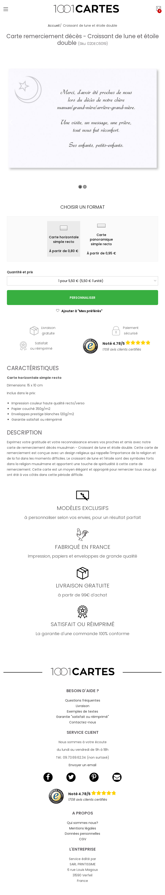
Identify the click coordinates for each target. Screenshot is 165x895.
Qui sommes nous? (82, 822)
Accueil (54, 25)
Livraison (82, 706)
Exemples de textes (82, 711)
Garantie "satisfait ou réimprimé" (82, 716)
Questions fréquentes (82, 700)
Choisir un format (82, 207)
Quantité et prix (20, 272)
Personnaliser (82, 297)
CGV (82, 839)
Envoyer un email (82, 765)
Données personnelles (82, 833)
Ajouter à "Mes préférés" (79, 311)
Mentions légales (82, 828)
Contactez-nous (82, 722)
